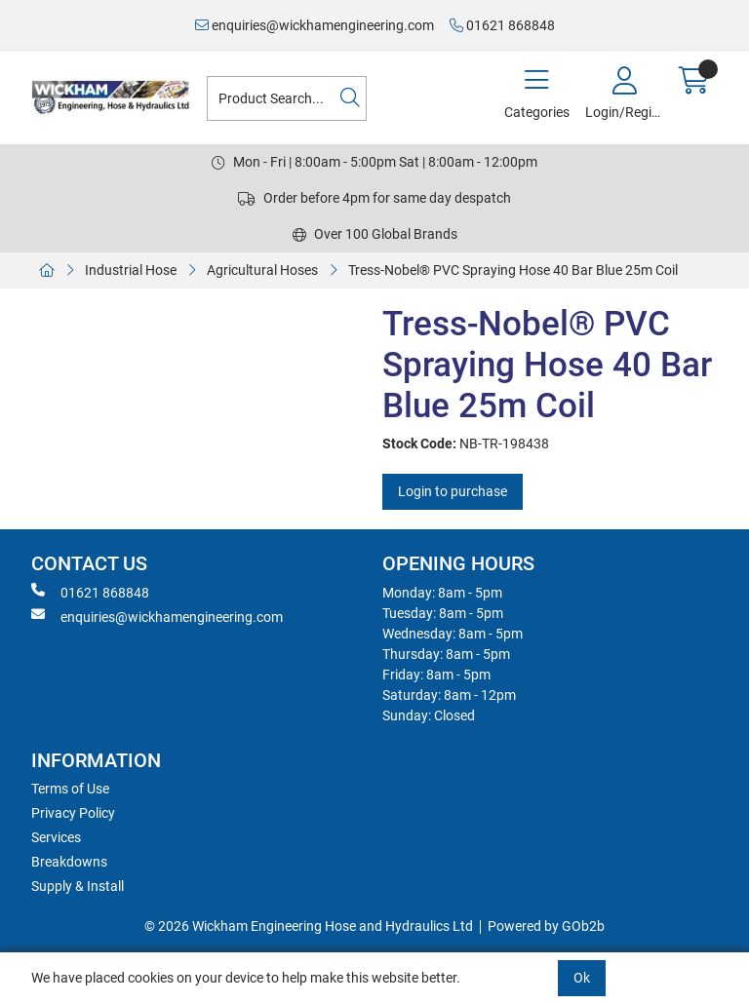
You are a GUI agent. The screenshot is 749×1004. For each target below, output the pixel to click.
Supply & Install (77, 886)
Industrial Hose (131, 270)
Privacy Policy (73, 813)
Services (56, 837)
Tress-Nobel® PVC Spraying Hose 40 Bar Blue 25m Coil (513, 270)
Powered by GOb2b (546, 926)
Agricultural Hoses (262, 270)
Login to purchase (452, 491)
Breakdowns (69, 861)
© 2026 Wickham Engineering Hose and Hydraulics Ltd (308, 926)
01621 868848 (502, 25)
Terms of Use (70, 788)
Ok (581, 977)
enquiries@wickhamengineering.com (314, 25)
